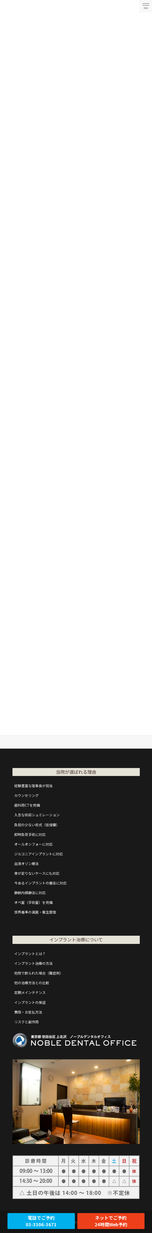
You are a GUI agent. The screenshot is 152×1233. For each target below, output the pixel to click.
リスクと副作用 (26, 1021)
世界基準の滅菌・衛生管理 (35, 912)
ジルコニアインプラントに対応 (38, 853)
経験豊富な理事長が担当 (33, 785)
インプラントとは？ (30, 953)
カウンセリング (26, 795)
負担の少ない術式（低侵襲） (37, 824)
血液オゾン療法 (26, 863)
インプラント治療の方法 (33, 963)
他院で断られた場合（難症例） (38, 973)
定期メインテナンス (30, 992)
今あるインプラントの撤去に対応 (40, 882)
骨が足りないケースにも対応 (36, 873)
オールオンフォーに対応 (33, 844)
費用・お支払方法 (28, 1012)
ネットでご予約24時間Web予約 (111, 1221)
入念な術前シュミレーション (37, 814)
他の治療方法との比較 (31, 982)
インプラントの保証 (30, 1002)
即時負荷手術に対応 (30, 834)
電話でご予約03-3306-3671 (41, 1221)
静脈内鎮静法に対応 (30, 892)
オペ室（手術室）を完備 (33, 902)
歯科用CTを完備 (27, 805)
